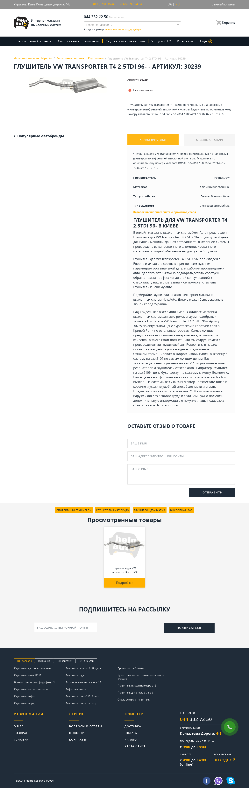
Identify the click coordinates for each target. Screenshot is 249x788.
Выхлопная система (34, 41)
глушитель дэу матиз (149, 510)
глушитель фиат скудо (112, 510)
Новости (77, 732)
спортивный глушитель (73, 510)
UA (169, 4)
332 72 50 (196, 719)
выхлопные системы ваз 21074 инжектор (164, 382)
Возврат (21, 732)
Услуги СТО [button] (161, 41)
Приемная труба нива (130, 668)
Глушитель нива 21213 (27, 675)
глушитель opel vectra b (205, 377)
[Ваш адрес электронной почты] (65, 627)
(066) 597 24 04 (131, 4)
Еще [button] (205, 41)
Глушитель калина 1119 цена (83, 668)
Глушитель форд (24, 703)
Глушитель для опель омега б (135, 692)
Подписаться (189, 627)
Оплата (130, 732)
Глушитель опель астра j (81, 703)
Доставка (132, 725)
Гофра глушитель (76, 689)
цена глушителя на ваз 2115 (175, 363)
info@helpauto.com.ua (185, 780)
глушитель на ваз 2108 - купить (185, 391)
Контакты (184, 41)
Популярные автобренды (40, 136)
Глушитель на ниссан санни (31, 689)
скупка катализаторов (125, 41)
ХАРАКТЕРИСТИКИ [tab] (153, 140)
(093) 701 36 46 (104, 4)
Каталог (131, 738)
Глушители (141, 287)
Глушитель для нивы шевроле (32, 668)
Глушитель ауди (75, 675)
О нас (19, 725)
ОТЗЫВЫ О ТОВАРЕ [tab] (210, 140)
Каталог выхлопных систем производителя (164, 212)
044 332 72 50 (96, 16)
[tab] (41, 716)
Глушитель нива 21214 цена (82, 696)
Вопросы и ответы (85, 725)
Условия (21, 738)
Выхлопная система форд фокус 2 (34, 682)
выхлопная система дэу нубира (123, 29)
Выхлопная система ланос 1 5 (83, 682)
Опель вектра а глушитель (133, 699)
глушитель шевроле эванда (180, 335)
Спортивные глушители (78, 41)
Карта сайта (135, 745)
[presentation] (130, 627)
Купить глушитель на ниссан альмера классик (140, 676)
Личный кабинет (223, 4)
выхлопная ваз (181, 510)
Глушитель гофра (24, 696)
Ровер (191, 344)
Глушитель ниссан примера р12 (136, 685)
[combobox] (132, 24)
